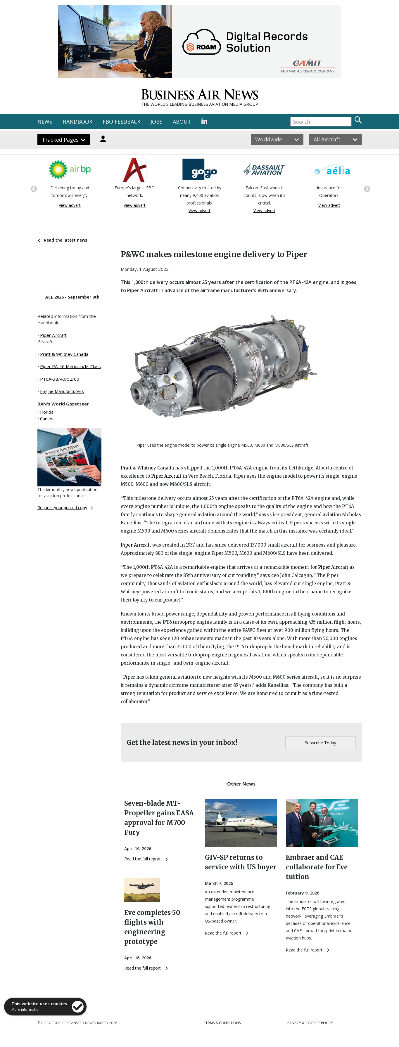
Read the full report (146, 858)
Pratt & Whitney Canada (64, 354)
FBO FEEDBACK (121, 121)
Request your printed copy (65, 507)
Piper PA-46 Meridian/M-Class (70, 366)
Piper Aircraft (53, 335)
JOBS (157, 121)
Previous (33, 188)
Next (366, 188)
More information (26, 1009)
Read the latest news (62, 240)
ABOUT (182, 121)
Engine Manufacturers (62, 391)
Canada (47, 419)
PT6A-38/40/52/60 (59, 379)
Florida (46, 412)
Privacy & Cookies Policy (310, 1022)
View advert (70, 205)
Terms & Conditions (222, 1022)
